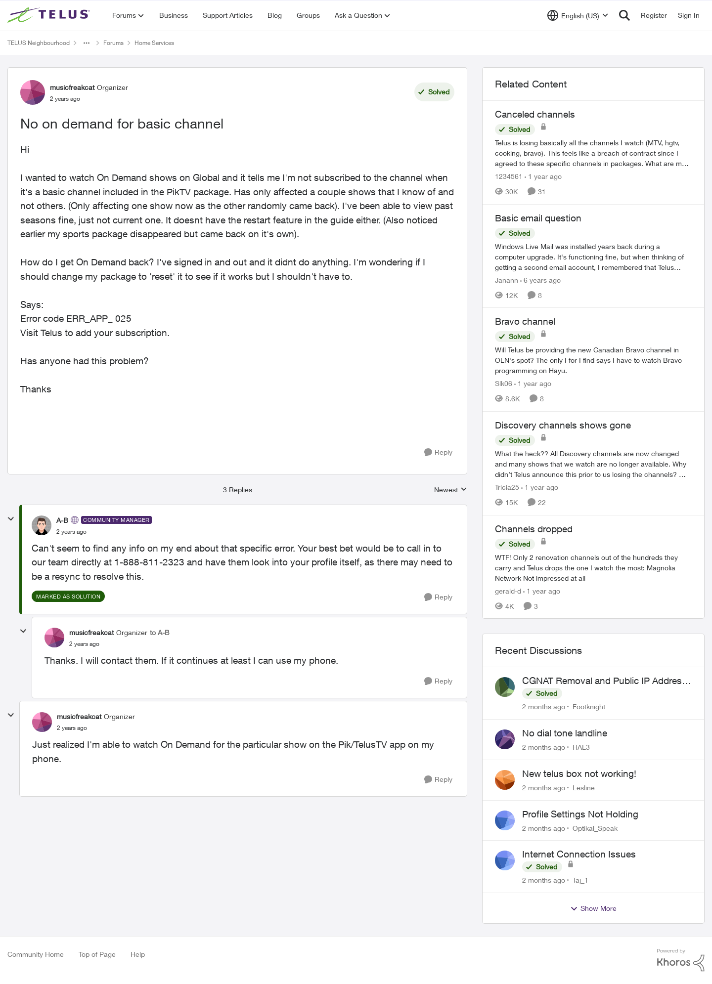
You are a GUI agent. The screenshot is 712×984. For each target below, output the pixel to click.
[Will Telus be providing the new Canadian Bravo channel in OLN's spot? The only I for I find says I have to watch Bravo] (593, 360)
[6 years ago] (540, 279)
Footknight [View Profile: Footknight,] (589, 706)
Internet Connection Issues (579, 854)
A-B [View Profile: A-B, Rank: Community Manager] (62, 520)
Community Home (35, 954)
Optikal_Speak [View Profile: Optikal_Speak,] (595, 827)
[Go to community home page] (49, 15)
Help (138, 954)
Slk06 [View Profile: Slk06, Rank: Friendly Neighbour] (503, 383)
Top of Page (97, 954)
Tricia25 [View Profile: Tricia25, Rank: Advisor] (507, 487)
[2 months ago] (543, 706)
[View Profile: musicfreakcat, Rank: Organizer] (32, 92)
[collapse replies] (11, 519)
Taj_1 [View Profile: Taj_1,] (580, 880)
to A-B (160, 632)
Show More (593, 908)
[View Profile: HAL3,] (505, 739)
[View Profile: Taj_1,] (505, 860)
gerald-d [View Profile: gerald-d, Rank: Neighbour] (508, 590)
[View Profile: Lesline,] (505, 780)
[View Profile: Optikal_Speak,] (505, 820)
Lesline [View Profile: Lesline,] (584, 787)
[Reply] (438, 452)
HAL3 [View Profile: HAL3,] (581, 747)
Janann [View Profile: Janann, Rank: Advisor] (506, 279)
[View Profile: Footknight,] (505, 687)
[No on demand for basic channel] (71, 531)
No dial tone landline (564, 732)
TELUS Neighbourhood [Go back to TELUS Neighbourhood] (38, 42)
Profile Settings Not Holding (580, 814)
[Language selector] (578, 15)
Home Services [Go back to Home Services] (154, 42)
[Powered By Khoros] (681, 960)
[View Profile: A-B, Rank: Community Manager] (41, 525)
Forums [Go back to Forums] (113, 42)
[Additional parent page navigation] (86, 43)
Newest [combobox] (450, 490)
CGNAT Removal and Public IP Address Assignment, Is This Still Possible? (604, 681)
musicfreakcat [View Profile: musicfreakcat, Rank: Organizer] (72, 87)
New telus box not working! (579, 773)
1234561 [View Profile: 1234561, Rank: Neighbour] (509, 176)
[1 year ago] (543, 176)
